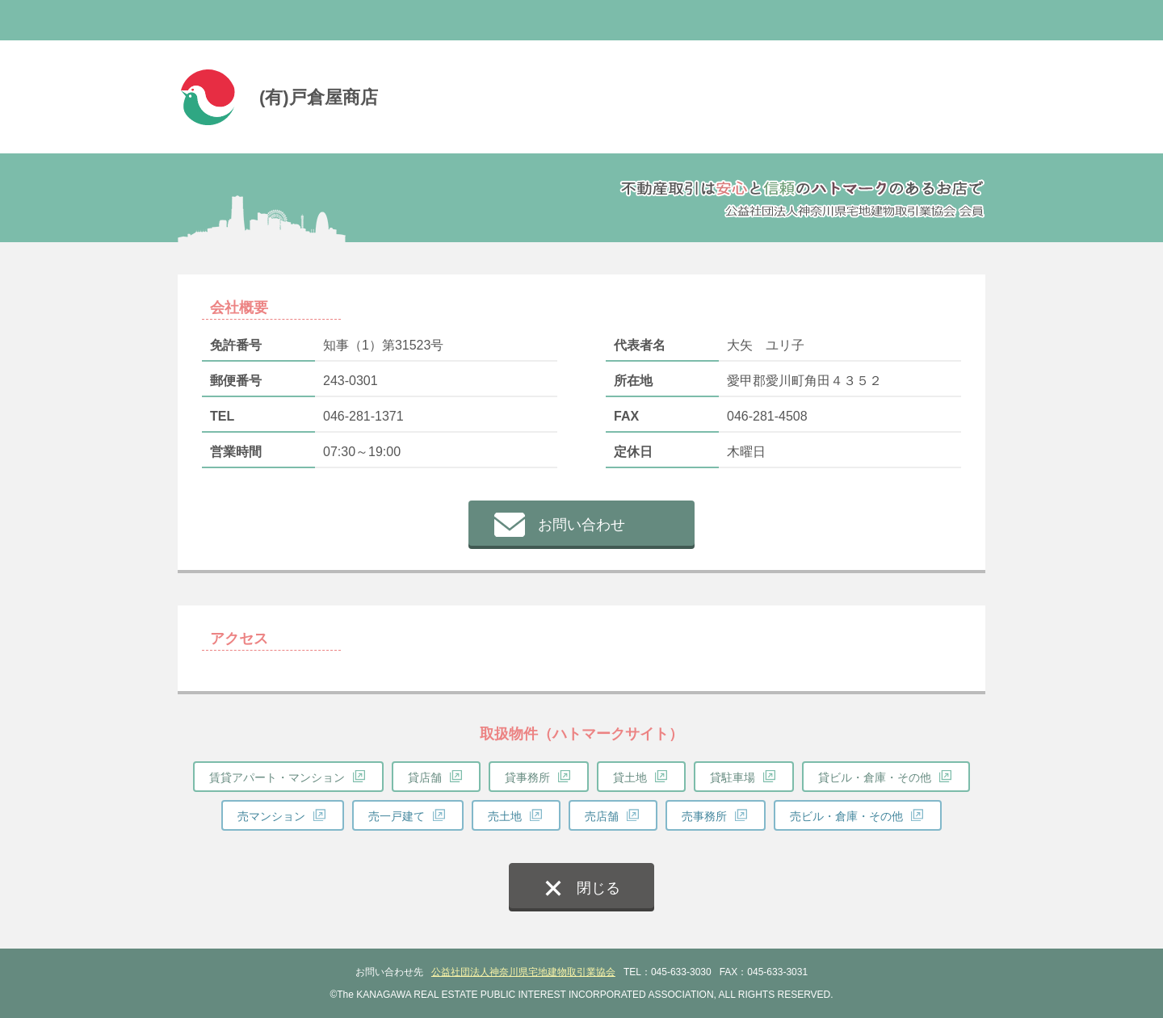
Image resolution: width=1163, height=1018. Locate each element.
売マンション (271, 816)
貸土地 (630, 777)
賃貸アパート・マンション (277, 777)
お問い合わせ (581, 525)
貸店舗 (425, 777)
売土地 (505, 816)
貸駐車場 (732, 777)
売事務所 (704, 816)
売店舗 (602, 816)
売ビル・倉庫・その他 (846, 816)
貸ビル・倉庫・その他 (874, 777)
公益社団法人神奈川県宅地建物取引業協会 (523, 972)
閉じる (598, 888)
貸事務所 (527, 777)
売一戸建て (396, 816)
